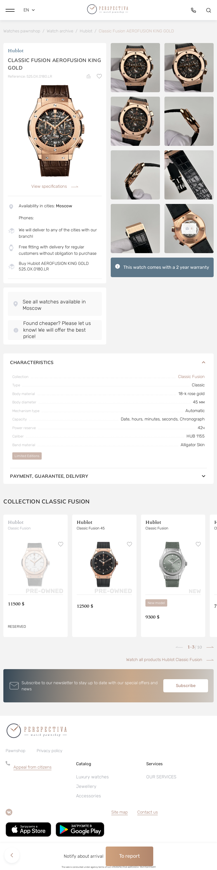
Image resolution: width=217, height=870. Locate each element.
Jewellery (86, 787)
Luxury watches (92, 777)
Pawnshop (15, 751)
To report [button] (129, 856)
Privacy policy (49, 751)
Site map (119, 812)
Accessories (88, 796)
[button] (10, 9)
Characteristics (108, 363)
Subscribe (185, 686)
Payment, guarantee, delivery (108, 476)
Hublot (16, 51)
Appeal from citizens (32, 767)
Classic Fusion (191, 377)
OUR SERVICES (161, 777)
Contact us (147, 812)
